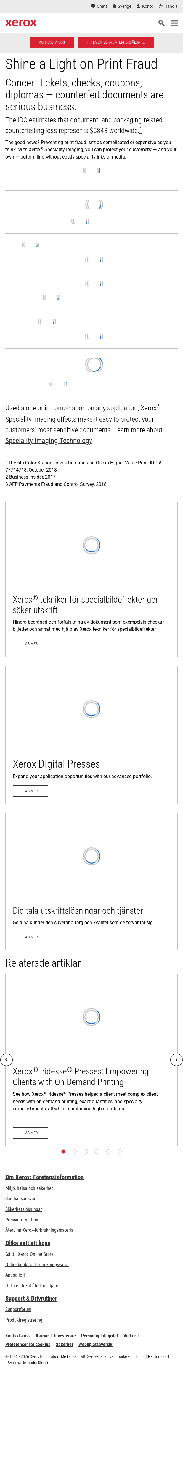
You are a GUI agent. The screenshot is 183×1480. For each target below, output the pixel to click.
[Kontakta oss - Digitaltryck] (52, 42)
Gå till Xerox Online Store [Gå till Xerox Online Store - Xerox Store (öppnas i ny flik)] (29, 1254)
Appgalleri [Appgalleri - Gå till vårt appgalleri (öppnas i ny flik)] (15, 1275)
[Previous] (6, 1059)
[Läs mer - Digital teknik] (91, 735)
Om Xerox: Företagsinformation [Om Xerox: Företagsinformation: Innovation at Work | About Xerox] (44, 1177)
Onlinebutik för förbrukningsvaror (37, 1264)
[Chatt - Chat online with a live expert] (99, 6)
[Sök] (161, 23)
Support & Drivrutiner (31, 1298)
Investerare (65, 1335)
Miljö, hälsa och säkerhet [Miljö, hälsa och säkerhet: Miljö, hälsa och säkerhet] (29, 1188)
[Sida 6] (119, 1151)
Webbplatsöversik (95, 1344)
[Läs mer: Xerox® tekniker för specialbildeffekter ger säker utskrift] (91, 579)
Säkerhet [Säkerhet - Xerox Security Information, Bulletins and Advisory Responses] (64, 1344)
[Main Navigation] (174, 23)
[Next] (176, 1059)
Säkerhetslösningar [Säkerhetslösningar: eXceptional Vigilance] (23, 1209)
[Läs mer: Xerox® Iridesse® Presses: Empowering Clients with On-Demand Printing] (91, 1060)
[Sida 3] (86, 1151)
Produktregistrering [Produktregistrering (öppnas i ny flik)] (23, 1320)
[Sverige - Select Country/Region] (122, 6)
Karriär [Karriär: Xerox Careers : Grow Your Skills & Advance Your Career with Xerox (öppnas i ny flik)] (42, 1335)
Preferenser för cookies (27, 1344)
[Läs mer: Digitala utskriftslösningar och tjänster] (91, 881)
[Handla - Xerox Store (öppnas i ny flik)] (168, 6)
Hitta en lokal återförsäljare (31, 1285)
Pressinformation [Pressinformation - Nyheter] (21, 1220)
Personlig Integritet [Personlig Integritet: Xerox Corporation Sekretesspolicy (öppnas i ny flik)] (99, 1335)
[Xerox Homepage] (22, 23)
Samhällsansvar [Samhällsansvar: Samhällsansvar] (20, 1198)
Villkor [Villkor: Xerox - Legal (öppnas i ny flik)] (129, 1335)
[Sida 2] (74, 1151)
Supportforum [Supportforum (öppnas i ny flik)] (18, 1309)
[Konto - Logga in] (145, 6)
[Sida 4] (97, 1151)
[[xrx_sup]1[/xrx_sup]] (140, 131)
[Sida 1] (63, 1151)
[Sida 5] (108, 1151)
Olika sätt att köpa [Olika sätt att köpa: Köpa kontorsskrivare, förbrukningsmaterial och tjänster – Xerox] (27, 1243)
